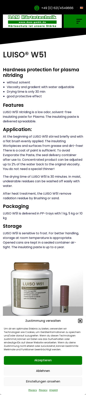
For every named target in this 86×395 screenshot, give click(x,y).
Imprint (53, 390)
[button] (80, 321)
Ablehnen (43, 371)
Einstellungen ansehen (43, 381)
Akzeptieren (43, 360)
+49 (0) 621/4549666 (57, 8)
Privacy (32, 390)
